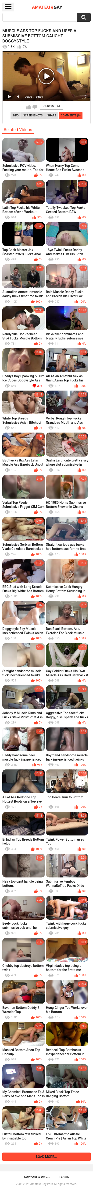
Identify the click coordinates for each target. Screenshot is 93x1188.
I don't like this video (34, 107)
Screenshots (33, 115)
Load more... (46, 1157)
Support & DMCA (37, 1176)
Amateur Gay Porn (41, 1184)
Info (15, 115)
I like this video (28, 107)
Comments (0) (71, 115)
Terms (64, 1176)
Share (51, 115)
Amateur (47, 7)
